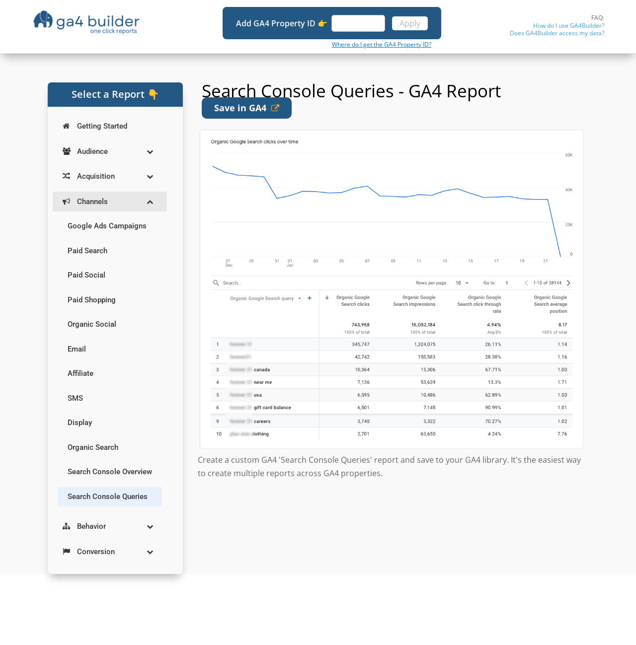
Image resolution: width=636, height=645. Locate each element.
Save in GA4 (246, 108)
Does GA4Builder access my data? (557, 33)
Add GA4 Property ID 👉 (282, 23)
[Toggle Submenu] (149, 152)
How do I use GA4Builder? (568, 25)
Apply (409, 23)
